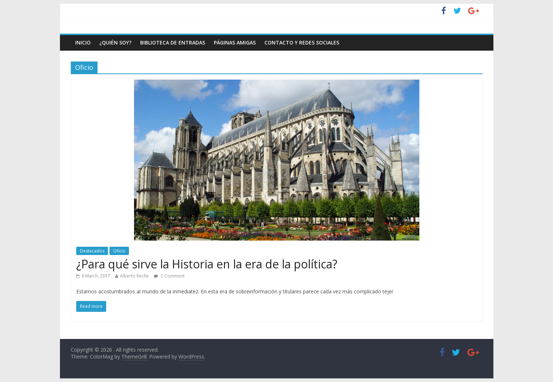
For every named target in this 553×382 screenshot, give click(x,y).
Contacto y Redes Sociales (301, 42)
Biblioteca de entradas (172, 42)
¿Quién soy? (115, 42)
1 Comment (169, 276)
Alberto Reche (134, 276)
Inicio (83, 42)
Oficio (119, 251)
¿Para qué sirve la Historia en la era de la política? (206, 264)
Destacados (92, 251)
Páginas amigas (235, 42)
